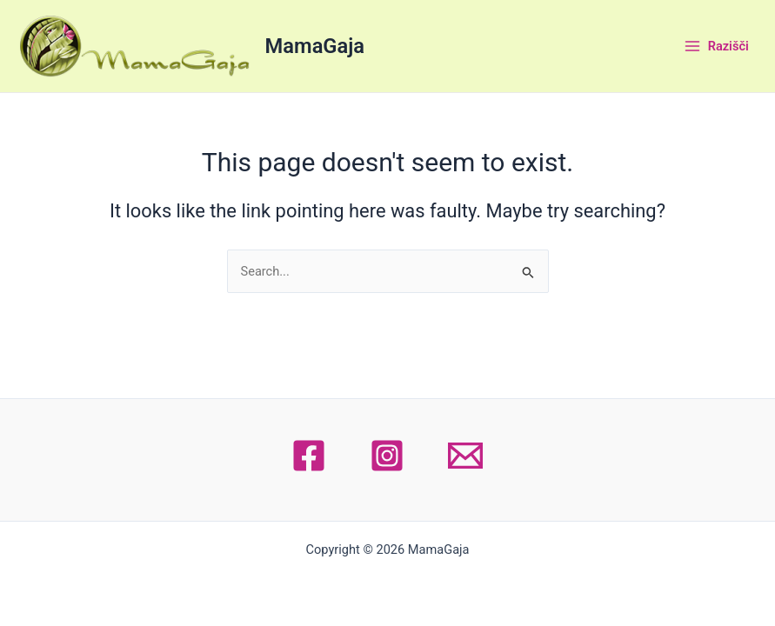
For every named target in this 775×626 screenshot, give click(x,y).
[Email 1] (465, 455)
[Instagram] (387, 455)
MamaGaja (314, 46)
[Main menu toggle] (716, 46)
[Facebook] (308, 455)
